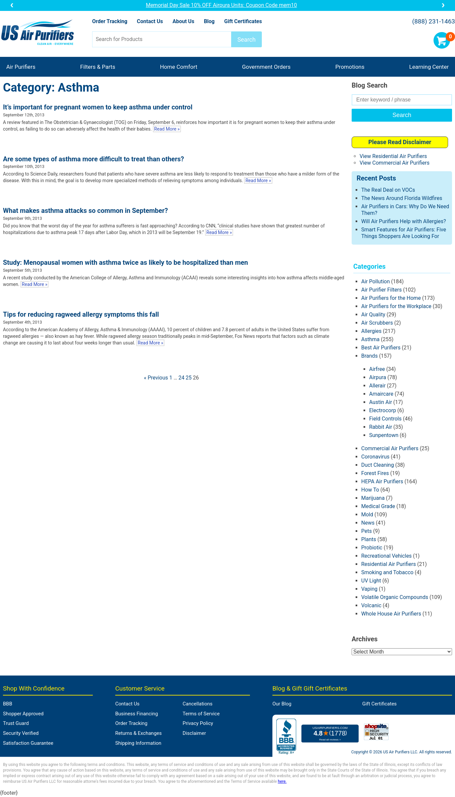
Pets (366, 531)
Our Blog (281, 704)
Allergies (371, 331)
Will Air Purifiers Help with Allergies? (403, 221)
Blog (209, 21)
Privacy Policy (198, 723)
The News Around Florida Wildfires (401, 198)
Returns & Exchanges (138, 733)
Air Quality (373, 314)
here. (282, 781)
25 (189, 378)
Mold (367, 514)
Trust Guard (16, 723)
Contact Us (150, 21)
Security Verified (21, 733)
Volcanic (371, 605)
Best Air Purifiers (381, 347)
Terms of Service (201, 714)
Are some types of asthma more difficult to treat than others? (93, 159)
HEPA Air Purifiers (382, 481)
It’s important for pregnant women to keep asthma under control (97, 107)
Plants (368, 539)
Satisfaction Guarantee (28, 743)
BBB (7, 704)
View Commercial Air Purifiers (395, 163)
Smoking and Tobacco (387, 572)
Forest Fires (375, 473)
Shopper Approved (23, 714)
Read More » (167, 129)
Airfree (377, 369)
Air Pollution (375, 281)
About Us (183, 21)
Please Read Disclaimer (399, 142)
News (367, 523)
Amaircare (381, 394)
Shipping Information (138, 743)
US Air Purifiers (39, 33)
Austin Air (380, 402)
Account (422, 40)
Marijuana (373, 498)
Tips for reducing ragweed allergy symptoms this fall (81, 314)
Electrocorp (382, 410)
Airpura (377, 377)
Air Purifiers (20, 66)
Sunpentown (384, 435)
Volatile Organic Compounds (394, 597)
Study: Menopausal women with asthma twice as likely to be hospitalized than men (125, 262)
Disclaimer (194, 733)
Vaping (369, 589)
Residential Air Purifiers (388, 564)
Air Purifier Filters (381, 290)
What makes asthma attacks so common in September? (85, 211)
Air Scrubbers (377, 323)
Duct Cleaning (377, 465)
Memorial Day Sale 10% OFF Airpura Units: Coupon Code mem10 (227, 5)
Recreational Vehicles (386, 556)
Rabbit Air (380, 427)
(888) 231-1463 (433, 21)
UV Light (371, 581)
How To (370, 490)
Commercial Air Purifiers (389, 448)
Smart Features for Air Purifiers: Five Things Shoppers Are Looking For (403, 232)
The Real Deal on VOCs (388, 190)
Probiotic (371, 547)
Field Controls (385, 419)
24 (181, 378)
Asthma (370, 339)
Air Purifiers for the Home (391, 298)
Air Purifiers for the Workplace (396, 306)
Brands (369, 356)
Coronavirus (375, 457)
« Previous (156, 378)
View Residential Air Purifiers (393, 156)
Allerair (377, 385)
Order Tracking (109, 21)
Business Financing (136, 714)
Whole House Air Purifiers (391, 614)
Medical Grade (378, 506)
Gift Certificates (243, 21)
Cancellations (198, 704)
